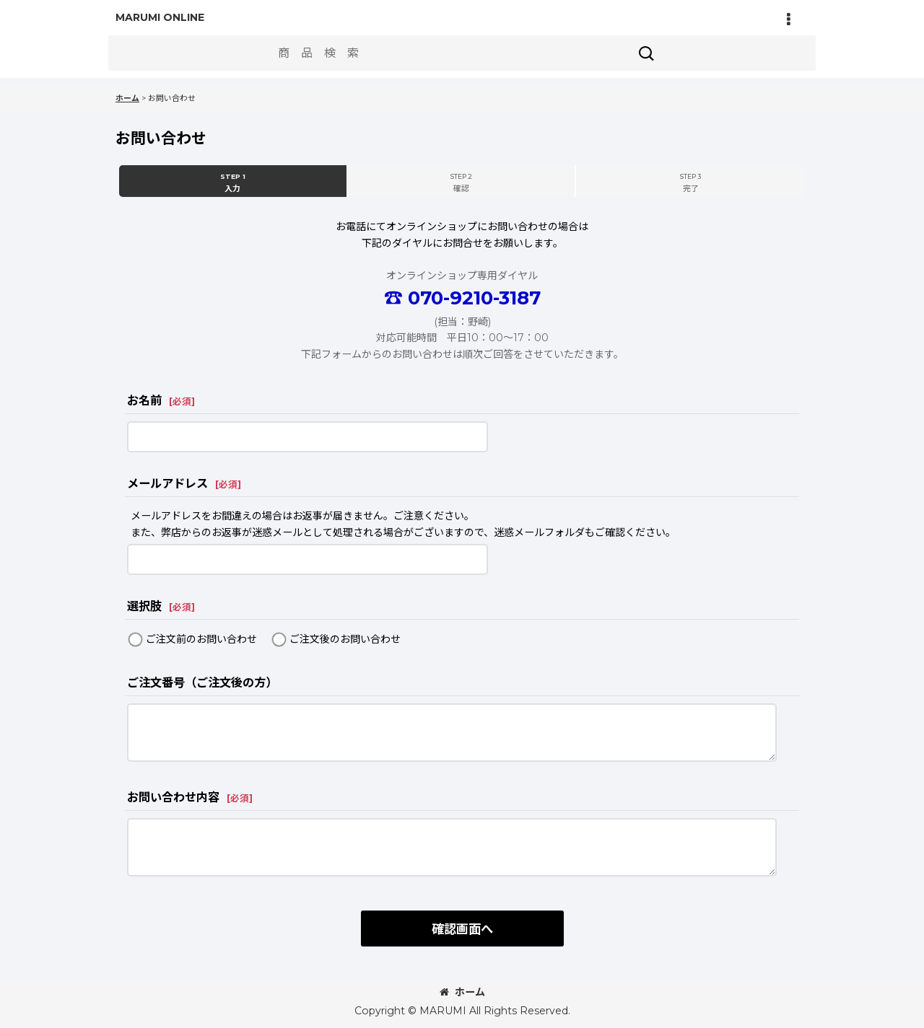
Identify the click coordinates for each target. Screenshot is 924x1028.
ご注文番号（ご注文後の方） (202, 682)
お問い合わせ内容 (173, 797)
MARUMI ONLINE (160, 17)
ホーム (462, 991)
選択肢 (144, 606)
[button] (788, 19)
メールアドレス (167, 483)
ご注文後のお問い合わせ (345, 639)
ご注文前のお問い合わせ (201, 639)
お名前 (144, 400)
